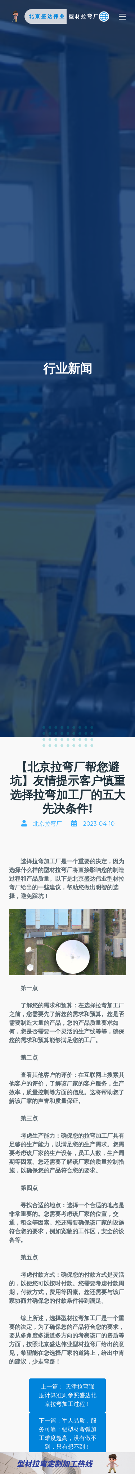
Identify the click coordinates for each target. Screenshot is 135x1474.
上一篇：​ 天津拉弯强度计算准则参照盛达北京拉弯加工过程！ (67, 1395)
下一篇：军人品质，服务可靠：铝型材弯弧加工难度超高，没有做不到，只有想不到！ (67, 1433)
